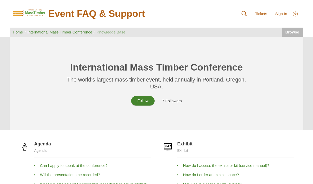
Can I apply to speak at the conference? (73, 165)
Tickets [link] (261, 14)
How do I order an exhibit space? (211, 174)
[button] (244, 13)
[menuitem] (295, 13)
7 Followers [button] (172, 101)
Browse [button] (292, 32)
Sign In (281, 14)
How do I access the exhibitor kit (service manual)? (226, 165)
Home (18, 32)
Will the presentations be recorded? (70, 174)
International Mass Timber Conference (60, 32)
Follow (142, 100)
